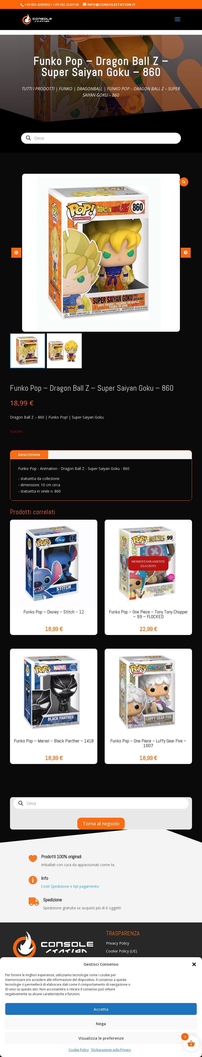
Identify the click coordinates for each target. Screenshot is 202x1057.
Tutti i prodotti (38, 89)
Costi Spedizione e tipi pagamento (70, 886)
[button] (194, 964)
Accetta (101, 1009)
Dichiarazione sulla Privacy (111, 1050)
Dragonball (90, 89)
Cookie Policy (79, 1050)
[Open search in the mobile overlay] (101, 138)
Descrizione (29, 454)
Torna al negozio (101, 823)
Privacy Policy (117, 943)
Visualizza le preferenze (101, 1038)
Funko (65, 89)
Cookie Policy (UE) (121, 951)
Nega (101, 1023)
